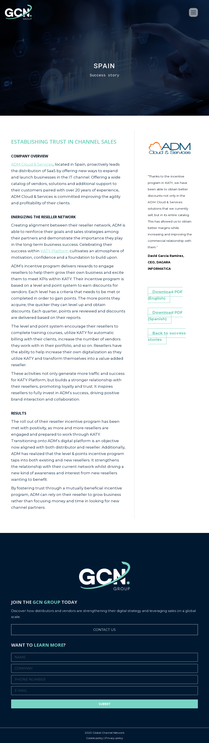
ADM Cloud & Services (32, 164)
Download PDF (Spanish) (165, 315)
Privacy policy (114, 738)
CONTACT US (104, 630)
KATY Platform (55, 251)
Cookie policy (94, 738)
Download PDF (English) (165, 295)
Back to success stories (167, 336)
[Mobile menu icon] (193, 12)
